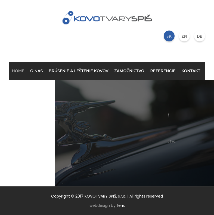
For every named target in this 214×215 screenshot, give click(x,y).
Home (18, 70)
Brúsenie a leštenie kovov (78, 70)
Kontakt (190, 70)
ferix (121, 205)
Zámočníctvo (129, 70)
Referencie (163, 70)
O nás (36, 70)
